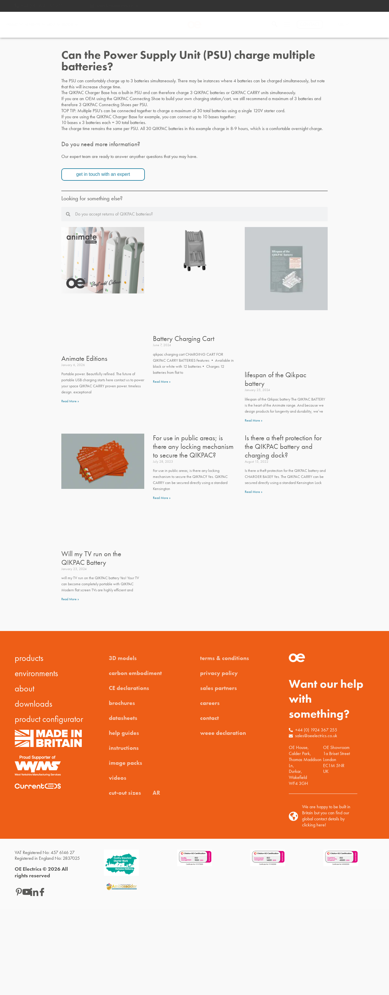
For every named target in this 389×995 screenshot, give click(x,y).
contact (209, 718)
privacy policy (219, 673)
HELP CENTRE (34, 25)
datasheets (123, 718)
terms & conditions (224, 658)
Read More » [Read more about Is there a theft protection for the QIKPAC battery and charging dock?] (253, 491)
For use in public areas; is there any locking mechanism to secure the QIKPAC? (193, 446)
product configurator (49, 719)
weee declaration (223, 733)
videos (117, 777)
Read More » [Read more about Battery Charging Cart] (161, 381)
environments (36, 673)
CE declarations (129, 688)
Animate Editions (84, 358)
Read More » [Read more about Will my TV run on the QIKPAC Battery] (70, 599)
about (24, 688)
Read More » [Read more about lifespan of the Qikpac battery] (253, 420)
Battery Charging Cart (183, 338)
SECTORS (70, 25)
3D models (123, 658)
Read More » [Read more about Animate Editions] (70, 401)
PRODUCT (14, 25)
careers (210, 703)
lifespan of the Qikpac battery (275, 379)
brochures (122, 703)
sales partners (218, 688)
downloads (33, 703)
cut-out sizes (125, 792)
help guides (124, 733)
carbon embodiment (135, 673)
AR (156, 792)
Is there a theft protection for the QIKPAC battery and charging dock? (283, 446)
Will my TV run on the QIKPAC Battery (91, 558)
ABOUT (53, 25)
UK (343, 25)
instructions (124, 748)
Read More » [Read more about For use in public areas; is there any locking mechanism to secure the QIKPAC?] (161, 497)
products (29, 658)
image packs (125, 763)
